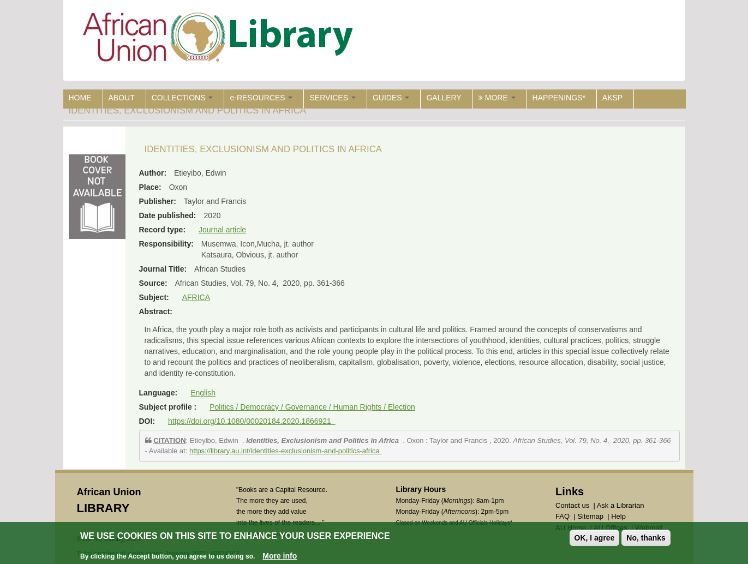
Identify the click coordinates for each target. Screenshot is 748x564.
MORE (497, 97)
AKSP (612, 97)
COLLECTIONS (182, 97)
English (203, 392)
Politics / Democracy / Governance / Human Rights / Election (312, 407)
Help (618, 516)
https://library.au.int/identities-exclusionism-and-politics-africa (285, 451)
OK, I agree (595, 537)
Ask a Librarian (620, 505)
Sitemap (590, 516)
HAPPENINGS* (558, 97)
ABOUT (122, 97)
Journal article (222, 229)
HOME (80, 97)
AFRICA (196, 297)
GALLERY (443, 97)
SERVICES (332, 97)
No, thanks (646, 537)
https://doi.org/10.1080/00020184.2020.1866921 (252, 421)
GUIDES (391, 97)
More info (279, 555)
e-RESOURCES (261, 97)
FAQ (562, 516)
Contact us (572, 505)
